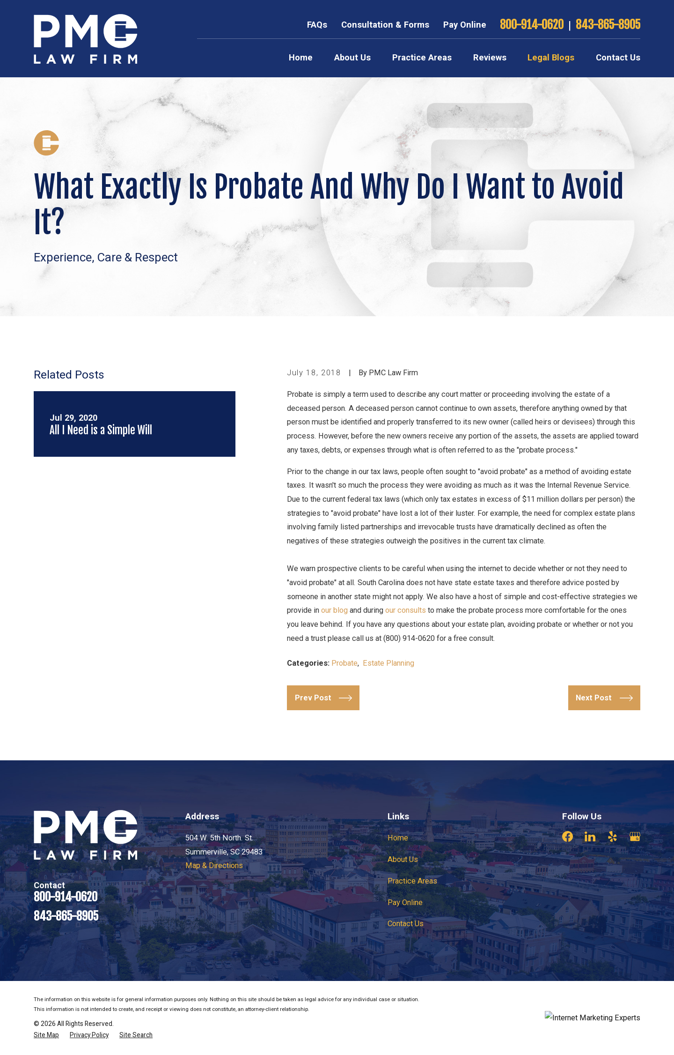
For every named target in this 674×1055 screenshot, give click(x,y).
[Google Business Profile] (635, 836)
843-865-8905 (608, 25)
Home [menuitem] (301, 57)
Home (398, 837)
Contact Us (406, 923)
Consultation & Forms (385, 25)
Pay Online (464, 25)
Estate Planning (388, 663)
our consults (405, 610)
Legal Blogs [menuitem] (550, 57)
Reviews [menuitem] (489, 57)
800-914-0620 (532, 25)
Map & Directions (214, 865)
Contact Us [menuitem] (618, 57)
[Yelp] (612, 836)
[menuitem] (46, 1035)
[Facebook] (567, 836)
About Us (403, 859)
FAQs (317, 25)
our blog (334, 610)
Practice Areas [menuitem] (422, 57)
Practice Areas (412, 881)
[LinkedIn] (590, 836)
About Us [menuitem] (352, 57)
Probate (344, 663)
